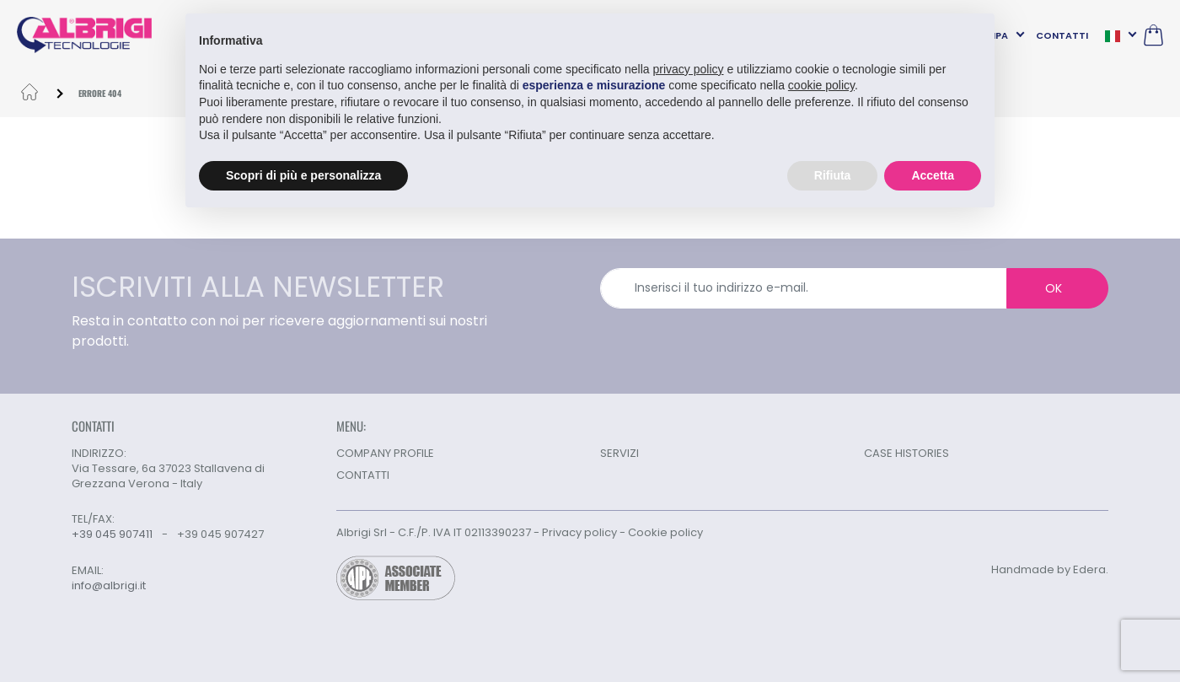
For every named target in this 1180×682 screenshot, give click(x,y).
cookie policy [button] (821, 85)
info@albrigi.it (109, 585)
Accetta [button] (932, 175)
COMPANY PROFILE (385, 453)
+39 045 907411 (112, 534)
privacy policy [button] (688, 69)
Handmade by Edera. (1049, 569)
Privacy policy (579, 532)
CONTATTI (1062, 35)
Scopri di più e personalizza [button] (303, 175)
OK (1053, 288)
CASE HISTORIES (906, 453)
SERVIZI (619, 453)
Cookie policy (665, 532)
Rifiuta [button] (832, 175)
